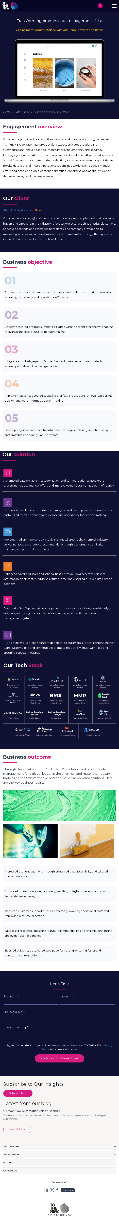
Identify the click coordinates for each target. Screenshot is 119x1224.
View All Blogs (17, 1129)
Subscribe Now (18, 1093)
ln (47, 1190)
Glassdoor (67, 1190)
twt (52, 1190)
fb (57, 1190)
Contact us (107, 5)
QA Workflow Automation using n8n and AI (32, 1111)
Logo (11, 6)
